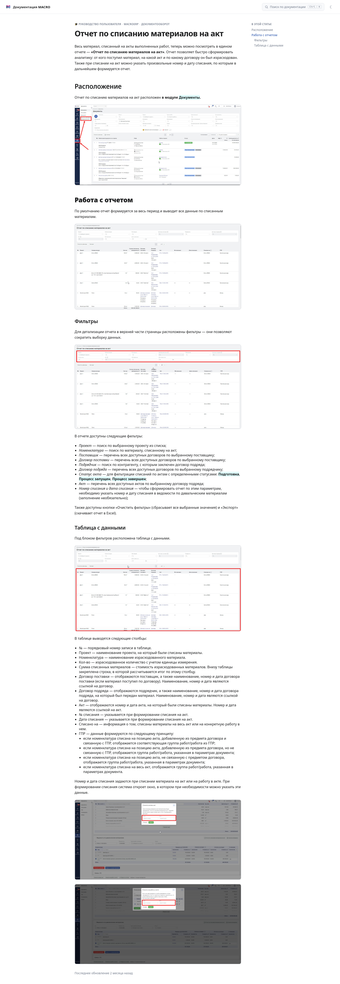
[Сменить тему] (331, 7)
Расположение (262, 30)
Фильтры (260, 40)
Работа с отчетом (264, 35)
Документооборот (155, 24)
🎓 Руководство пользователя (98, 24)
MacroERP (131, 24)
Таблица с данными (268, 45)
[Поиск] (293, 7)
